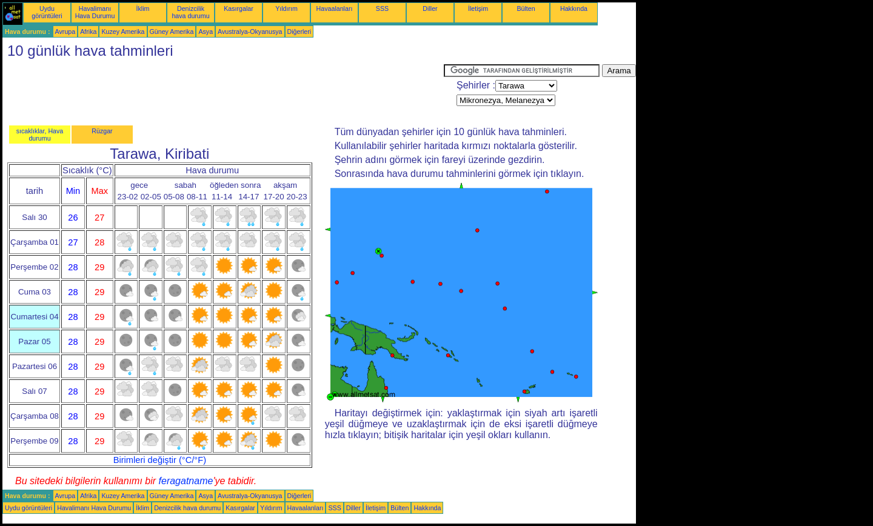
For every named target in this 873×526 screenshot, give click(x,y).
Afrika (88, 31)
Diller (430, 8)
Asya (205, 31)
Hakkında (573, 8)
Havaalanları (334, 8)
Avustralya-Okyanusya (250, 31)
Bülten (526, 8)
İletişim (478, 8)
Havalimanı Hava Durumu (95, 12)
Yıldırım (286, 8)
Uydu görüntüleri (47, 12)
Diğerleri (299, 31)
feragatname (186, 481)
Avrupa (65, 31)
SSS (382, 8)
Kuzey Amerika (122, 31)
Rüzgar (102, 131)
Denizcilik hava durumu (190, 12)
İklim (143, 8)
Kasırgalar (238, 8)
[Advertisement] (223, 91)
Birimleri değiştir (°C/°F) (159, 460)
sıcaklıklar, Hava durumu (40, 134)
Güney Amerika (172, 31)
